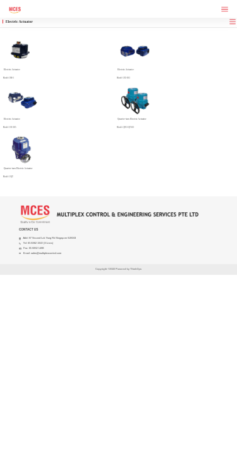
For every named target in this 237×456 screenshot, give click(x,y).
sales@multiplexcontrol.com (46, 253)
